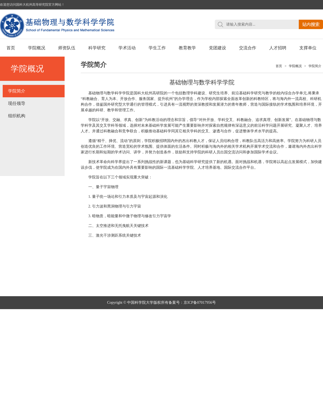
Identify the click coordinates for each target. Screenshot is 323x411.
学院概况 (36, 48)
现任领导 (16, 103)
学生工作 (157, 48)
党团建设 (217, 48)
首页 (10, 48)
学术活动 (127, 48)
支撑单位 (308, 48)
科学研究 (97, 48)
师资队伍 (66, 48)
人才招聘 (277, 48)
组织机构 (16, 115)
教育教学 (187, 48)
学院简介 (16, 91)
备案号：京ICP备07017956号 (192, 303)
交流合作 (247, 48)
